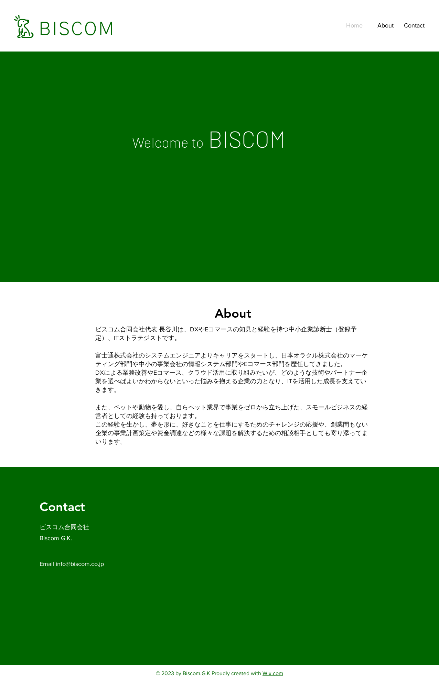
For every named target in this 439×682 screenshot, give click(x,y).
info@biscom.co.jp (80, 563)
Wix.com (273, 673)
